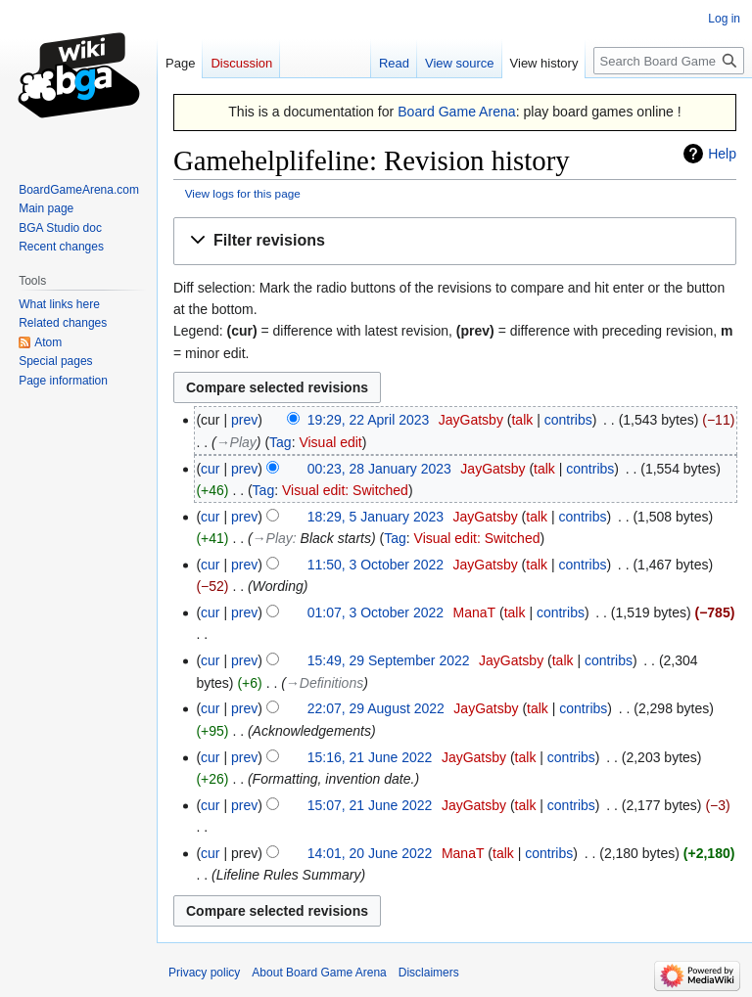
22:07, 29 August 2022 (376, 708)
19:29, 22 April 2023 (368, 420)
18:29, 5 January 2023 (375, 516)
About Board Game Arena (319, 972)
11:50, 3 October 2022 (375, 564)
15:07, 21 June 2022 (370, 805)
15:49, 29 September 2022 (388, 660)
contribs (568, 420)
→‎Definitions (324, 683)
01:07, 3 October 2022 (375, 612)
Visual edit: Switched (345, 490)
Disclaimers (429, 972)
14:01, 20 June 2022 (370, 853)
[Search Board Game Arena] (668, 60)
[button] (455, 241)
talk (522, 420)
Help (722, 153)
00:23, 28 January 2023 (379, 468)
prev (244, 420)
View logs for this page (243, 193)
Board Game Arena (457, 111)
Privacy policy (204, 972)
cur (210, 468)
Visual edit (330, 442)
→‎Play (236, 442)
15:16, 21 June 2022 (370, 757)
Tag (280, 442)
